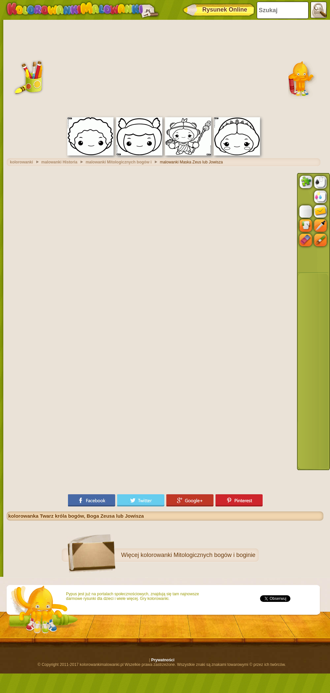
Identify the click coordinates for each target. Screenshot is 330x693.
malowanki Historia (59, 162)
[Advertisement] (165, 67)
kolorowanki (21, 162)
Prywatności (163, 660)
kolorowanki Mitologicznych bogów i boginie (198, 555)
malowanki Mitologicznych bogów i (118, 162)
